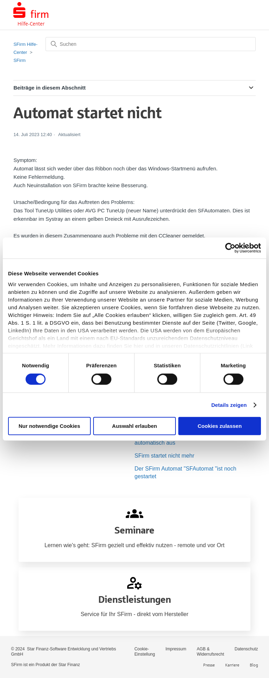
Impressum (175, 649)
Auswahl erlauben (134, 426)
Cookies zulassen (220, 426)
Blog (254, 665)
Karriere (232, 665)
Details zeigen (229, 405)
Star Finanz (69, 664)
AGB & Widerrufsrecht (210, 652)
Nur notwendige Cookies (49, 426)
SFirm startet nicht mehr (164, 456)
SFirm (19, 60)
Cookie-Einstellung (144, 652)
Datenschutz (246, 649)
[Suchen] (151, 44)
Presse (209, 665)
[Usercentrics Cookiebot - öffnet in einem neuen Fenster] (230, 248)
